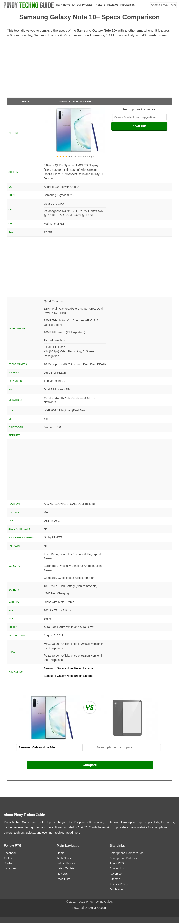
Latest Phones (82, 4)
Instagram (10, 868)
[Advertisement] (89, 69)
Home (60, 853)
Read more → (75, 832)
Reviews (113, 4)
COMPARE (139, 126)
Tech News (63, 4)
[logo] (29, 5)
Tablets (100, 4)
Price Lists (63, 879)
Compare (90, 765)
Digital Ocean (97, 907)
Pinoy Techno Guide (29, 815)
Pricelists (128, 4)
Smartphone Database (124, 858)
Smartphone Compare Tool (127, 853)
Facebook (10, 853)
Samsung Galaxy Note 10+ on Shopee (68, 675)
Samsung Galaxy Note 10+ (75, 101)
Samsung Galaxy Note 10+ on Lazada (75, 669)
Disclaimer (116, 889)
